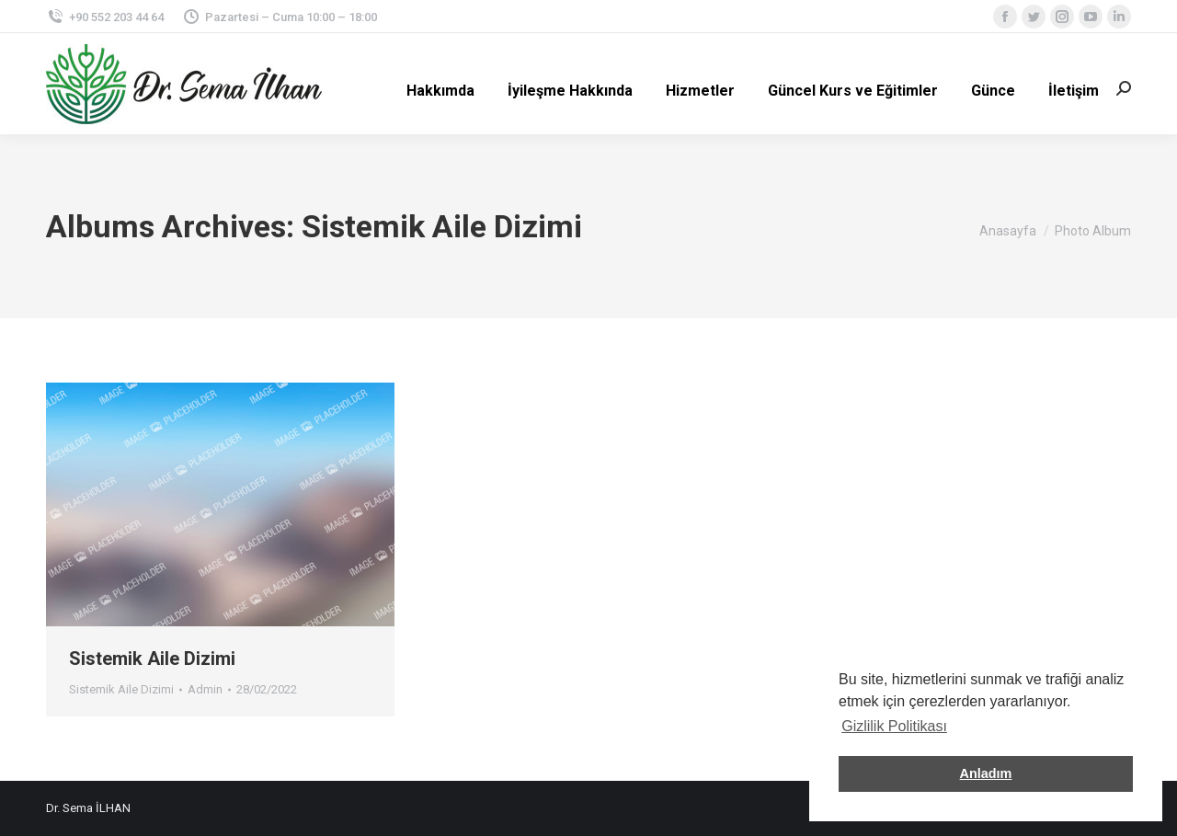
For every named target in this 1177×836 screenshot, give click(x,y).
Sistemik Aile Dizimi (152, 658)
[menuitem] (440, 91)
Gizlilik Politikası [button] (894, 726)
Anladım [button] (986, 773)
